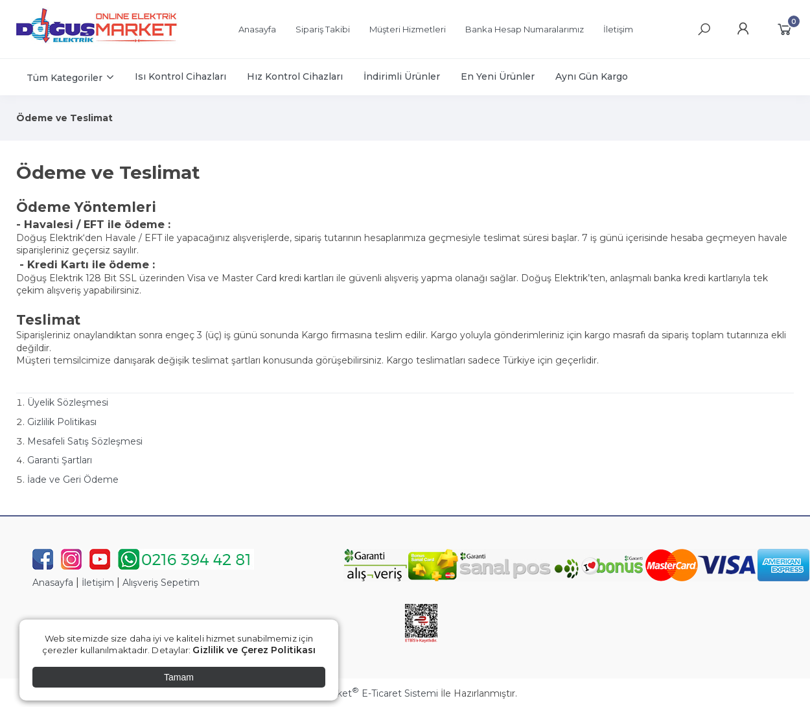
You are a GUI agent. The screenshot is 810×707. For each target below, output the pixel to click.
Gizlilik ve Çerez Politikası (254, 650)
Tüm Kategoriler (64, 78)
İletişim (98, 582)
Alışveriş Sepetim (161, 582)
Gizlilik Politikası (62, 422)
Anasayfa (52, 582)
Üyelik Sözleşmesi (67, 402)
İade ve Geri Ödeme (73, 479)
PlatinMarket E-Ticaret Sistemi (366, 693)
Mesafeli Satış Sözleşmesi (85, 441)
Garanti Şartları (59, 460)
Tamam (179, 677)
